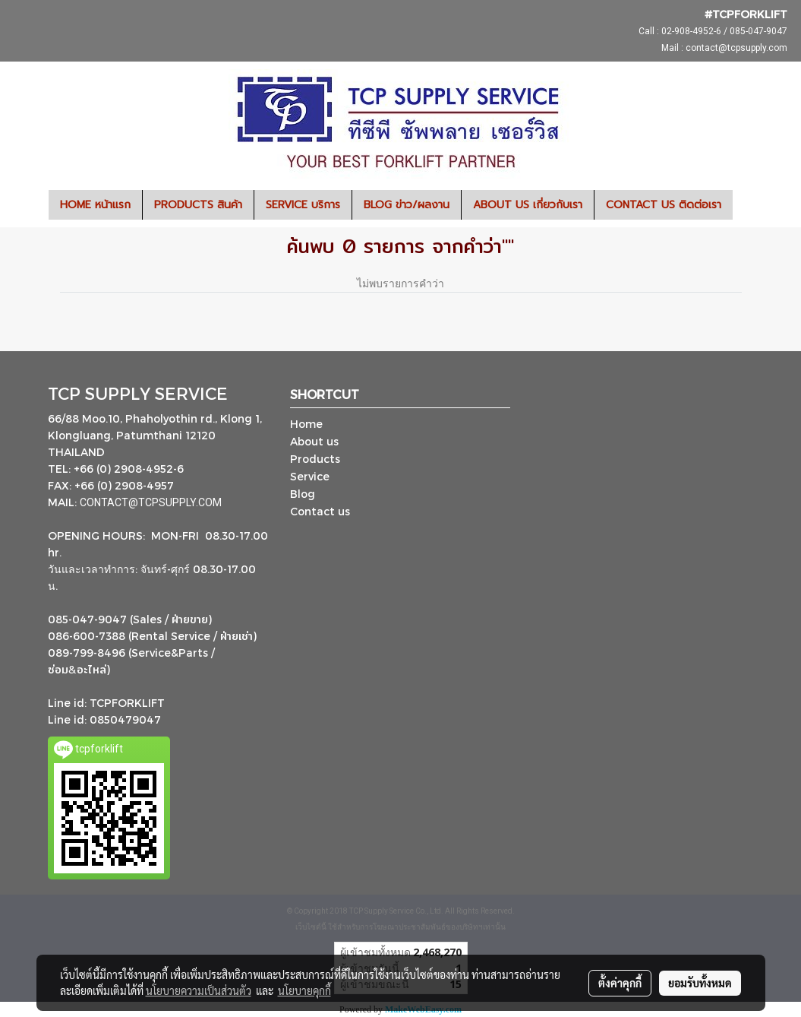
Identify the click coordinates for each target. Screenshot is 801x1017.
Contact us (320, 511)
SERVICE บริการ (303, 205)
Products (315, 458)
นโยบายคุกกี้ (304, 990)
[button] (746, 205)
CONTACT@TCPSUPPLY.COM (152, 502)
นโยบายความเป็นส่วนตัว (198, 990)
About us (314, 441)
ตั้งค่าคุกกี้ (620, 983)
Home (306, 423)
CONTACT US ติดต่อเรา (663, 205)
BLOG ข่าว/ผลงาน (406, 205)
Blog (302, 493)
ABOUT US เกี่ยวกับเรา (527, 205)
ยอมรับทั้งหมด (700, 983)
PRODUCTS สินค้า (198, 205)
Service (310, 476)
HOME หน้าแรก (95, 205)
